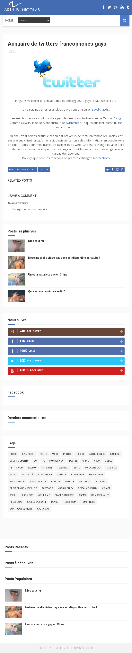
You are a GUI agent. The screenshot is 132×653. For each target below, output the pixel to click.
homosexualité (100, 495)
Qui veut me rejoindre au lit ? (46, 291)
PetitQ (67, 454)
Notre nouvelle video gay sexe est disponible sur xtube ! (64, 257)
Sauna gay (43, 509)
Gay (11, 169)
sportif (61, 474)
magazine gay (93, 468)
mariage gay (96, 474)
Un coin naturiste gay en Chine (47, 274)
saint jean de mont (21, 509)
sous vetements (19, 461)
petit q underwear (53, 461)
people (73, 461)
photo (43, 454)
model (108, 461)
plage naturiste (64, 495)
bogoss (55, 481)
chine (85, 461)
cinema (82, 495)
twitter (43, 169)
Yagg (117, 118)
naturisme (44, 495)
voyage (106, 488)
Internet (47, 468)
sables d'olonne (36, 502)
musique (115, 454)
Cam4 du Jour (38, 481)
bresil (13, 495)
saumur (32, 468)
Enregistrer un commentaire (30, 209)
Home (9, 20)
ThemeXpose (58, 648)
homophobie (45, 474)
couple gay (77, 474)
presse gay (16, 502)
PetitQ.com (69, 502)
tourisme (111, 468)
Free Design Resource (82, 648)
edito (77, 468)
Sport (13, 474)
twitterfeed (73, 123)
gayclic (96, 109)
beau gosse (28, 454)
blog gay (100, 481)
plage (54, 502)
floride (80, 454)
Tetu (106, 118)
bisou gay (27, 495)
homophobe (88, 502)
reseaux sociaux (26, 169)
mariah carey (65, 488)
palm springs (17, 481)
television (63, 468)
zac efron (85, 481)
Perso (13, 454)
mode (55, 454)
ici (115, 101)
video (96, 461)
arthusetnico (97, 454)
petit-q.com (16, 468)
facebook (104, 158)
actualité (27, 474)
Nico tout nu (36, 240)
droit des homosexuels (23, 488)
